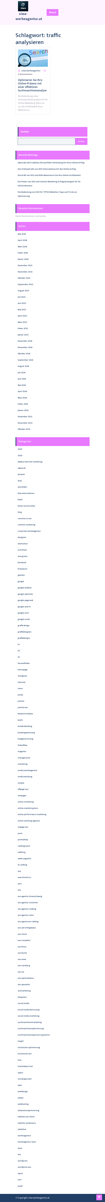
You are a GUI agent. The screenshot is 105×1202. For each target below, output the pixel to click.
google (21, 581)
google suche (24, 619)
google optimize (25, 594)
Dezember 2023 (25, 416)
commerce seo (25, 518)
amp (20, 481)
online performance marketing (32, 814)
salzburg (21, 852)
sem (20, 884)
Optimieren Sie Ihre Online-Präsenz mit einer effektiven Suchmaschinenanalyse (32, 85)
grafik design (23, 625)
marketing (22, 764)
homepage (23, 669)
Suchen (25, 132)
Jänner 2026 (23, 259)
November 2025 (25, 272)
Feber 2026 (23, 253)
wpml (20, 1173)
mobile (21, 783)
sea (19, 871)
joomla (21, 701)
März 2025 (22, 322)
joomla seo (23, 707)
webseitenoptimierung (28, 1110)
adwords (22, 468)
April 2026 (22, 240)
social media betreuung (29, 1009)
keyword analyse (25, 713)
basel (20, 499)
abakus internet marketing (30, 462)
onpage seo (23, 827)
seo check (22, 934)
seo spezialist (24, 984)
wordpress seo (24, 1167)
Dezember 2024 (25, 341)
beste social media (26, 506)
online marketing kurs (28, 808)
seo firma (22, 947)
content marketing (26, 525)
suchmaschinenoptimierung (31, 1028)
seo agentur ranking (27, 909)
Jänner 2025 (23, 335)
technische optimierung (29, 1047)
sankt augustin (24, 858)
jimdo (20, 695)
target (21, 1041)
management (24, 758)
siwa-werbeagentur (31, 71)
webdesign (23, 1091)
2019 (20, 449)
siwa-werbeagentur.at (29, 16)
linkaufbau (22, 745)
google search (24, 606)
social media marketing (28, 1016)
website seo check (26, 1116)
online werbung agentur (29, 821)
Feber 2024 (23, 404)
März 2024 (22, 398)
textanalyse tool (25, 1066)
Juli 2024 (21, 372)
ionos (20, 688)
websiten (22, 1129)
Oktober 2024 (24, 353)
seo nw (21, 972)
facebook (22, 562)
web (20, 1085)
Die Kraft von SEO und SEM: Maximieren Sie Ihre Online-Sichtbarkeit (49, 175)
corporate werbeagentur (29, 531)
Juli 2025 (22, 297)
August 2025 (23, 290)
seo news (22, 959)
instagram (22, 676)
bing (20, 512)
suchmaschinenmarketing (30, 1022)
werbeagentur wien (27, 1142)
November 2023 (25, 423)
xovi (19, 1179)
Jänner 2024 (23, 410)
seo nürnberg (24, 965)
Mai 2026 (22, 234)
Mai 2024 (22, 385)
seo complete (24, 940)
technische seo (25, 1053)
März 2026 (22, 246)
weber (21, 1098)
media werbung (25, 776)
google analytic (25, 587)
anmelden (22, 487)
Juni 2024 (22, 379)
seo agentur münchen (28, 902)
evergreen (22, 556)
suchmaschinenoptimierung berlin (34, 1035)
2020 (20, 455)
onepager (22, 795)
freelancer (22, 569)
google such (23, 613)
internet (22, 682)
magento (22, 751)
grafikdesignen (24, 632)
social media (23, 1003)
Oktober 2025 (24, 278)
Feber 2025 (23, 328)
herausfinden (24, 663)
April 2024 (22, 391)
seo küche (22, 953)
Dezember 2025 (25, 265)
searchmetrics (24, 877)
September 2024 (25, 360)
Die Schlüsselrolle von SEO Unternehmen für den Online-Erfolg (47, 169)
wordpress (22, 1161)
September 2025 (25, 284)
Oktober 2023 (24, 429)
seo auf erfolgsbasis (27, 928)
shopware (22, 997)
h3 (19, 657)
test (19, 1060)
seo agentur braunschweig (30, 896)
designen (22, 537)
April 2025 (22, 316)
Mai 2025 (22, 309)
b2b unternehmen (26, 493)
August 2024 (23, 366)
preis (20, 833)
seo (19, 890)
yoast (20, 1186)
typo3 (20, 1072)
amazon (21, 474)
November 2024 (25, 347)
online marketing (26, 802)
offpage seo (23, 789)
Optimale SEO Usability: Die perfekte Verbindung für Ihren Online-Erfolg (51, 162)
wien (20, 1148)
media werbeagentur (27, 770)
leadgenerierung (25, 739)
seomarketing (24, 991)
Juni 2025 (22, 303)
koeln (20, 720)
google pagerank (25, 600)
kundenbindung (25, 726)
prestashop (23, 839)
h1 (19, 644)
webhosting (23, 1104)
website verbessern (27, 1123)
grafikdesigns (24, 638)
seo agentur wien (26, 915)
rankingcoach (24, 846)
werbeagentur (24, 1135)
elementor (23, 543)
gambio (21, 575)
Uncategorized (24, 1079)
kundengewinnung (26, 732)
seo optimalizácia (26, 978)
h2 (19, 650)
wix (19, 1154)
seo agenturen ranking (28, 921)
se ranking (22, 865)
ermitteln (22, 550)
